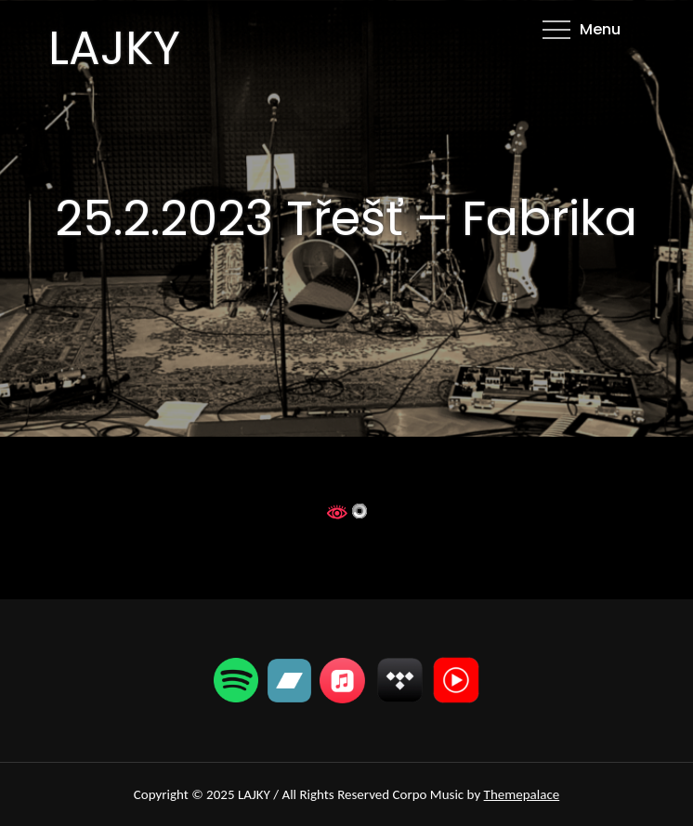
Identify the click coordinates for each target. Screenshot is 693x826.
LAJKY (114, 48)
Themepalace (522, 794)
